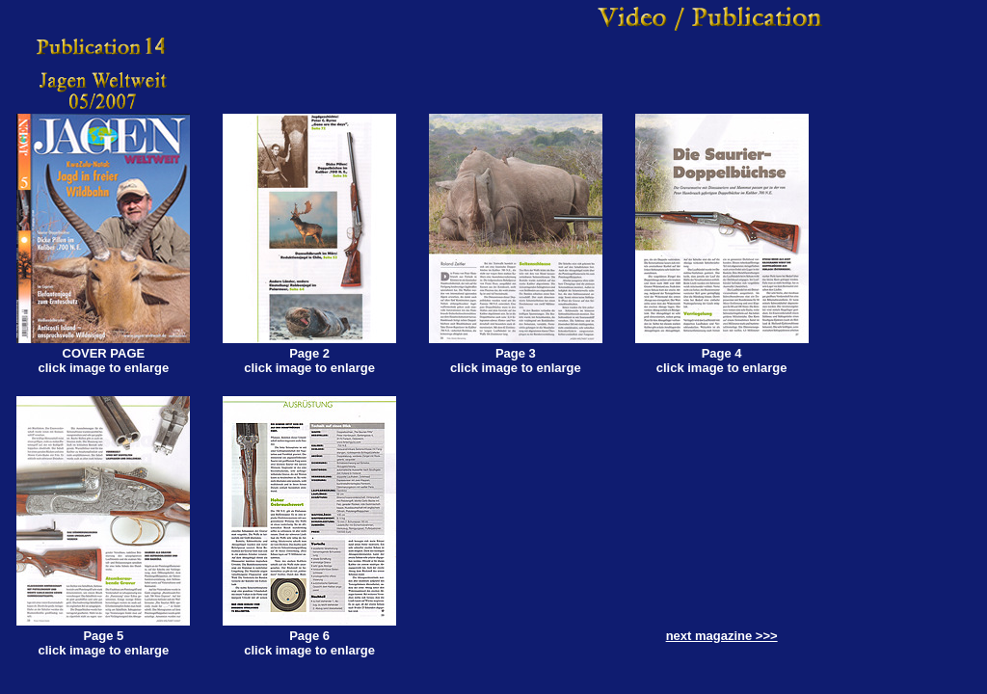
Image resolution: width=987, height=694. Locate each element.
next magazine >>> (722, 635)
